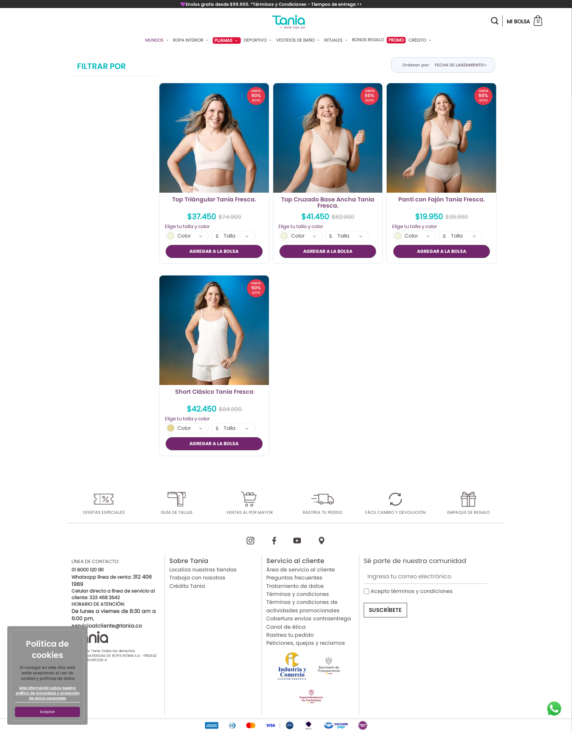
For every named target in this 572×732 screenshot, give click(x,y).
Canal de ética (286, 626)
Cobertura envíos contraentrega (308, 618)
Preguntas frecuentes (294, 577)
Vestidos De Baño (298, 40)
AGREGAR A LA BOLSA (214, 251)
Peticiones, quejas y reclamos (305, 642)
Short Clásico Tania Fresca (214, 392)
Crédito (421, 40)
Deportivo (258, 40)
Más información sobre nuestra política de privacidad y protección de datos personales (48, 693)
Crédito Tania (187, 585)
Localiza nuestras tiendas (203, 569)
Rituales (336, 40)
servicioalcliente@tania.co (107, 625)
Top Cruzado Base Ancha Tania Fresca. (327, 202)
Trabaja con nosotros (197, 577)
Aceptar (47, 711)
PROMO (396, 40)
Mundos (157, 40)
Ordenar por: (416, 65)
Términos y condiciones (297, 593)
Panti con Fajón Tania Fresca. (441, 200)
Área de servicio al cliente (300, 569)
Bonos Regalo (368, 40)
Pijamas (226, 40)
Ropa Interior (191, 40)
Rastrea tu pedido (290, 634)
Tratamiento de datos (295, 585)
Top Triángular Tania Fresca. (214, 200)
